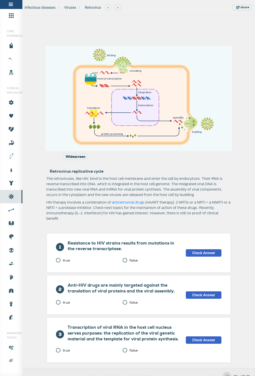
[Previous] (108, 7)
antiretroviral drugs (128, 202)
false (130, 260)
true (63, 260)
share (242, 7)
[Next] (118, 7)
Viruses (70, 7)
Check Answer (203, 253)
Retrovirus (93, 7)
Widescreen (75, 157)
